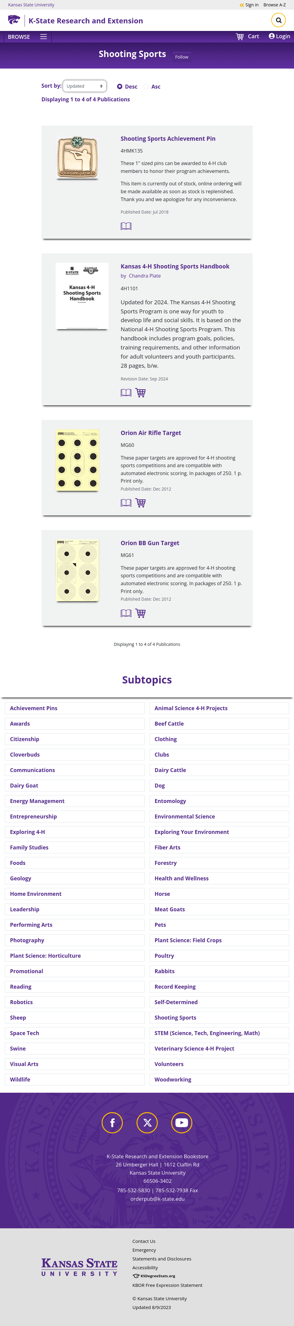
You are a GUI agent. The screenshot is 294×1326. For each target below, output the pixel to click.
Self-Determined (176, 1002)
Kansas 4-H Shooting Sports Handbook (175, 266)
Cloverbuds (25, 754)
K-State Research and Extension (86, 20)
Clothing (166, 739)
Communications (32, 770)
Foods (17, 862)
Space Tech (24, 1033)
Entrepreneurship (33, 816)
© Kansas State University (160, 1298)
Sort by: (52, 85)
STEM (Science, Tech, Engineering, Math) (207, 1033)
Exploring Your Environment (192, 831)
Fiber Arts (168, 847)
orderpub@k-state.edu (157, 1198)
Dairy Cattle (170, 770)
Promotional (26, 971)
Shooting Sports (175, 1017)
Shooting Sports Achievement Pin (168, 139)
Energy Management (37, 801)
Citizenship (24, 739)
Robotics (21, 1002)
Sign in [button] (249, 5)
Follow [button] (181, 57)
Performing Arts (31, 924)
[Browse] (28, 36)
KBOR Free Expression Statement (168, 1285)
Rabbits (165, 971)
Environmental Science (185, 816)
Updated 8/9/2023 (152, 1307)
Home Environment (36, 893)
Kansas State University (31, 5)
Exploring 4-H (27, 831)
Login (279, 36)
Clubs (162, 754)
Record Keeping (175, 986)
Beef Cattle (169, 723)
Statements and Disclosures (162, 1259)
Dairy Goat (24, 785)
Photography (27, 940)
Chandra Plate (145, 275)
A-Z (274, 5)
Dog (160, 785)
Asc (156, 86)
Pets (160, 924)
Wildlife (20, 1079)
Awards (20, 723)
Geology (20, 878)
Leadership (24, 909)
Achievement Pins (33, 708)
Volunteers (169, 1064)
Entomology (170, 801)
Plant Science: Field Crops (188, 940)
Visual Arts (24, 1064)
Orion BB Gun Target (150, 543)
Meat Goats (170, 909)
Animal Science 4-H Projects (191, 708)
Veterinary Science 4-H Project (195, 1048)
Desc (131, 86)
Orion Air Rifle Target (151, 433)
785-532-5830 (133, 1190)
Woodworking (173, 1079)
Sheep (18, 1017)
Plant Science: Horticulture (45, 955)
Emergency (144, 1250)
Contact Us (144, 1241)
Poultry (164, 955)
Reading (20, 986)
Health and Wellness (182, 878)
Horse (162, 893)
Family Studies (29, 847)
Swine (18, 1048)
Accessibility (145, 1267)
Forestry (166, 862)
